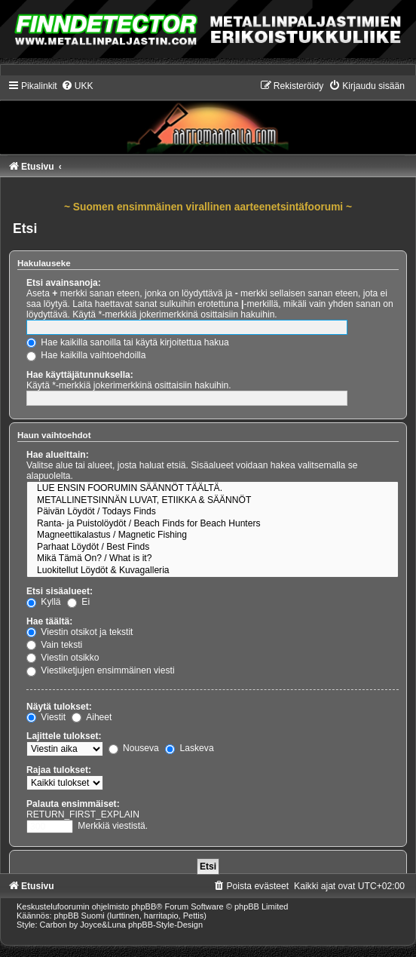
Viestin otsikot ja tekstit (79, 632)
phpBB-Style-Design (165, 924)
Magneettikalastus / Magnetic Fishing (212, 535)
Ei (78, 602)
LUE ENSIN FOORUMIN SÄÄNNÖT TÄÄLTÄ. (212, 489)
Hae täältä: (49, 621)
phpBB (143, 906)
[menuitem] (77, 86)
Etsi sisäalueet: (59, 591)
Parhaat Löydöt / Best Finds (212, 547)
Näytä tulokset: (59, 706)
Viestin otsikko (62, 657)
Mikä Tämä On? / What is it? (212, 559)
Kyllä (43, 602)
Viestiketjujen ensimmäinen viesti (100, 670)
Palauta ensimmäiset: (73, 804)
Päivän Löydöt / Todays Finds (212, 512)
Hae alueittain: (57, 454)
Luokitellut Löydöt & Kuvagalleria (212, 571)
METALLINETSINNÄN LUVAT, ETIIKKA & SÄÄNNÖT (212, 501)
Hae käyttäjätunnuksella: (79, 375)
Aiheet (92, 717)
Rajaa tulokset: (58, 770)
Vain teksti (54, 645)
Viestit (46, 717)
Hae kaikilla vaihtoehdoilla (86, 355)
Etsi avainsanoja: (63, 283)
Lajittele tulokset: (63, 736)
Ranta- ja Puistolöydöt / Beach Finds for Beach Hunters (212, 524)
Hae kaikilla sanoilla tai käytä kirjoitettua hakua (127, 342)
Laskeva (189, 748)
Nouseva (134, 748)
